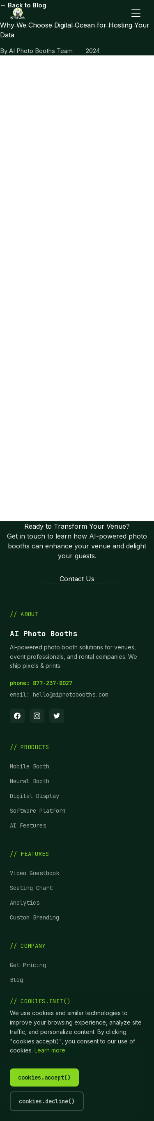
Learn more (49, 1050)
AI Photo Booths (94, 87)
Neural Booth (29, 781)
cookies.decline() (47, 1101)
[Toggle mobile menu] (136, 13)
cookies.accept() (44, 1077)
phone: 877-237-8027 (41, 683)
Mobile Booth (29, 766)
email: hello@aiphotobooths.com (59, 694)
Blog (16, 979)
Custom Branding (34, 917)
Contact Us (77, 579)
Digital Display (34, 796)
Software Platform (38, 810)
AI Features (28, 825)
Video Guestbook (34, 873)
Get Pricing (28, 965)
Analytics (24, 902)
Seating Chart (31, 888)
